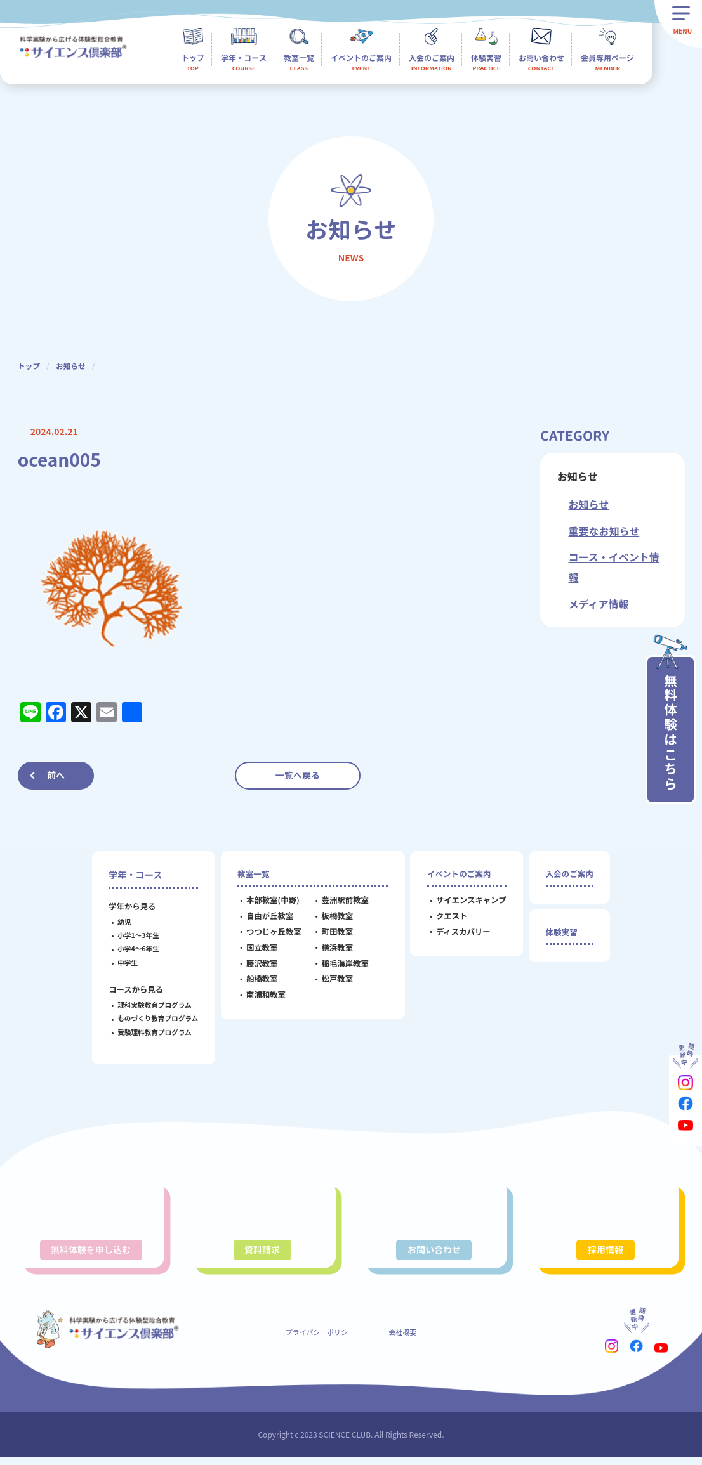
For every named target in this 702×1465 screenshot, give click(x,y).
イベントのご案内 (460, 874)
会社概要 (407, 1339)
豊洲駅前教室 (342, 902)
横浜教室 (334, 949)
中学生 (124, 962)
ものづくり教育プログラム (154, 1018)
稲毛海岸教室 (342, 965)
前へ (56, 775)
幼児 (121, 922)
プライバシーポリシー (318, 1339)
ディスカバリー (460, 933)
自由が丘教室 (266, 918)
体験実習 (561, 934)
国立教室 (259, 949)
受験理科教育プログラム (151, 1032)
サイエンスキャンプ (468, 902)
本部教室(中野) (269, 902)
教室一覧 (252, 874)
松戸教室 (334, 981)
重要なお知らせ (604, 530)
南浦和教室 (262, 997)
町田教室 (334, 933)
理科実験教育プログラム (151, 1005)
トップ (29, 365)
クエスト (449, 918)
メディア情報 (599, 603)
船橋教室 (259, 981)
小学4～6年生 (135, 948)
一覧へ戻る (298, 775)
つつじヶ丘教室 (270, 933)
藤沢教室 (259, 965)
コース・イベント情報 (614, 567)
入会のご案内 (570, 874)
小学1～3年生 (135, 935)
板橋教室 (334, 918)
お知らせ (71, 365)
